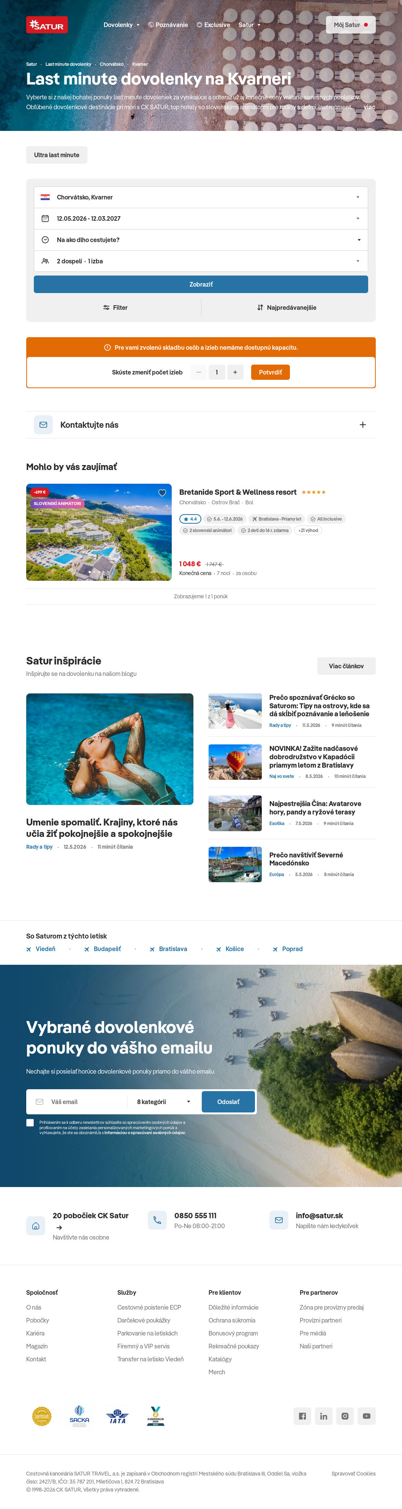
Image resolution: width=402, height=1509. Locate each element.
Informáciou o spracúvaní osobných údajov (144, 1132)
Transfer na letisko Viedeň (150, 1359)
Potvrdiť (270, 372)
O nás (33, 1307)
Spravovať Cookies (354, 1473)
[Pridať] (235, 372)
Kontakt (36, 1359)
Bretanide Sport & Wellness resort (238, 492)
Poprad (288, 949)
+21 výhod (308, 530)
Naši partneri (316, 1346)
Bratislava (168, 949)
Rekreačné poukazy (234, 1346)
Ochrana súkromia (232, 1320)
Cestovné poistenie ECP (149, 1307)
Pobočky (37, 1320)
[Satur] (47, 24)
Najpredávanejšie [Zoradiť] (287, 307)
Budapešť (102, 949)
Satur (249, 25)
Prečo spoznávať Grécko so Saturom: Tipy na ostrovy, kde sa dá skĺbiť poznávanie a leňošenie (319, 705)
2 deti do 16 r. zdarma (264, 530)
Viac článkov (346, 666)
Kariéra (35, 1333)
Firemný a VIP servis (143, 1346)
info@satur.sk (319, 1215)
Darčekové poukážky (143, 1320)
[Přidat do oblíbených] (162, 493)
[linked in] (323, 1416)
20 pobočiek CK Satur (90, 1220)
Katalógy (220, 1359)
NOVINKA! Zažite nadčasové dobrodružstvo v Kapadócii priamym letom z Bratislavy (313, 756)
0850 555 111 (195, 1215)
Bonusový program (233, 1333)
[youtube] (367, 1416)
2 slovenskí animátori (207, 530)
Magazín (37, 1346)
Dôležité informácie (234, 1307)
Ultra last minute (56, 155)
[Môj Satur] (351, 24)
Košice (230, 949)
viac (369, 107)
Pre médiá (313, 1333)
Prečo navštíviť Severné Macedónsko (306, 859)
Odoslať (228, 1102)
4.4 (190, 519)
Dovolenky (121, 25)
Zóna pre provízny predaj (332, 1307)
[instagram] (345, 1416)
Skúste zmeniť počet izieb (147, 372)
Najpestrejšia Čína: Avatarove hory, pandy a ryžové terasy (315, 807)
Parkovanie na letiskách (147, 1333)
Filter (115, 307)
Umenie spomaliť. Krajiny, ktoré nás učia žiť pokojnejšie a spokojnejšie (102, 827)
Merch (217, 1372)
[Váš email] (76, 1101)
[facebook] (302, 1416)
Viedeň (40, 949)
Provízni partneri (321, 1320)
